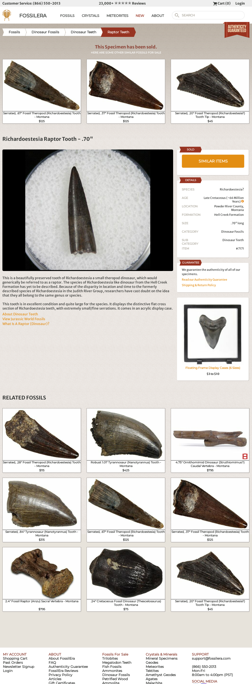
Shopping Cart (15, 658)
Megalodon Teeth (116, 662)
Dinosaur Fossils (232, 231)
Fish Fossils (111, 666)
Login (240, 3)
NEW (140, 16)
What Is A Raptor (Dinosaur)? (25, 324)
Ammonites (112, 671)
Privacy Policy (60, 675)
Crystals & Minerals (161, 654)
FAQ (52, 662)
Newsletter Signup (18, 666)
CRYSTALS (90, 16)
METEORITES (117, 16)
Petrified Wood (115, 679)
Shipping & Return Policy (199, 285)
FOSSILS (67, 16)
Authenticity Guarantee (68, 666)
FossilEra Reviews (63, 671)
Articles (55, 679)
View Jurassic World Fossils (23, 319)
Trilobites (110, 658)
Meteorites (155, 666)
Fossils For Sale (115, 654)
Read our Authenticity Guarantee (204, 279)
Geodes (152, 662)
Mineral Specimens (161, 658)
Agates (152, 679)
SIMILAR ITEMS (213, 161)
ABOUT (157, 16)
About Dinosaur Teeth (20, 314)
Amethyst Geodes (161, 675)
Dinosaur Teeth (233, 240)
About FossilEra (62, 658)
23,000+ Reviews (122, 3)
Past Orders (13, 662)
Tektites (152, 671)
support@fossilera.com (211, 658)
